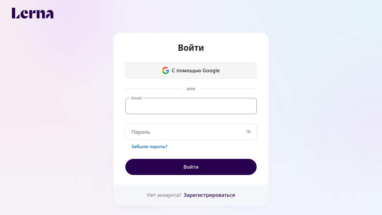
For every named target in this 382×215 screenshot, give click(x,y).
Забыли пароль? (149, 146)
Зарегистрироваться (209, 194)
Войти (190, 166)
